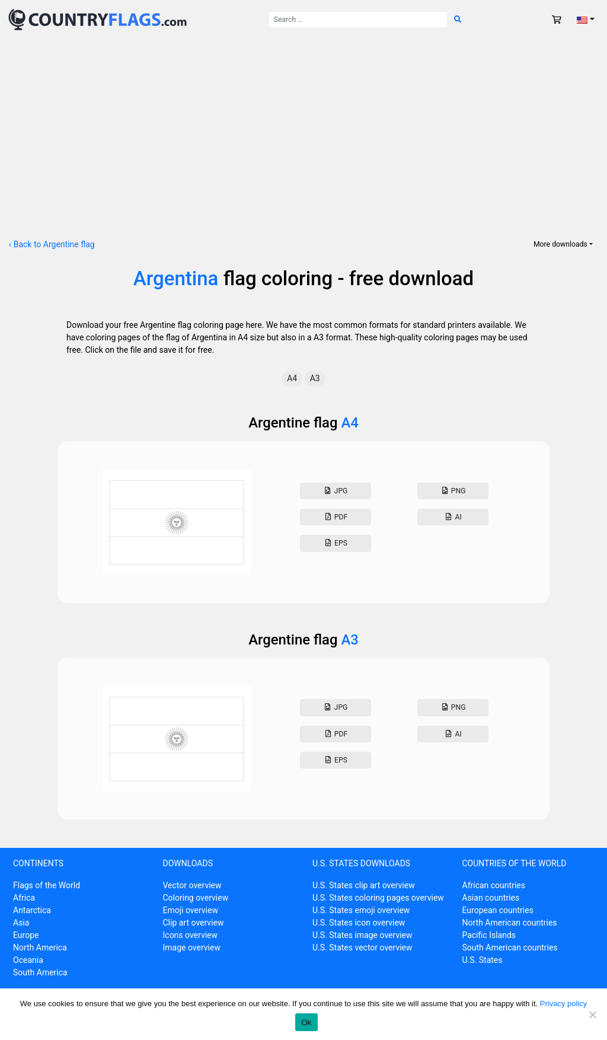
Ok (306, 1022)
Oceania (28, 960)
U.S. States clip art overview (363, 885)
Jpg (335, 491)
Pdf (335, 517)
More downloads (560, 244)
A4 (292, 378)
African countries (493, 885)
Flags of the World (46, 885)
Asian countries (491, 897)
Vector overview (192, 885)
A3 (315, 378)
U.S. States (482, 960)
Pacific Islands (489, 935)
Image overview (192, 947)
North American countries (509, 922)
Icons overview (190, 935)
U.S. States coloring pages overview (378, 897)
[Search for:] (358, 19)
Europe (26, 935)
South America (40, 972)
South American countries (510, 947)
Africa (24, 897)
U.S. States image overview (362, 935)
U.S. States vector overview (362, 947)
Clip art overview (193, 922)
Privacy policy (563, 1003)
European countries (497, 910)
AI (453, 517)
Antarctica (32, 910)
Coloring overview (196, 897)
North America (40, 947)
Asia (21, 922)
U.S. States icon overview (358, 922)
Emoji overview (190, 910)
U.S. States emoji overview (361, 910)
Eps (335, 543)
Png (452, 491)
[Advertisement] (303, 128)
